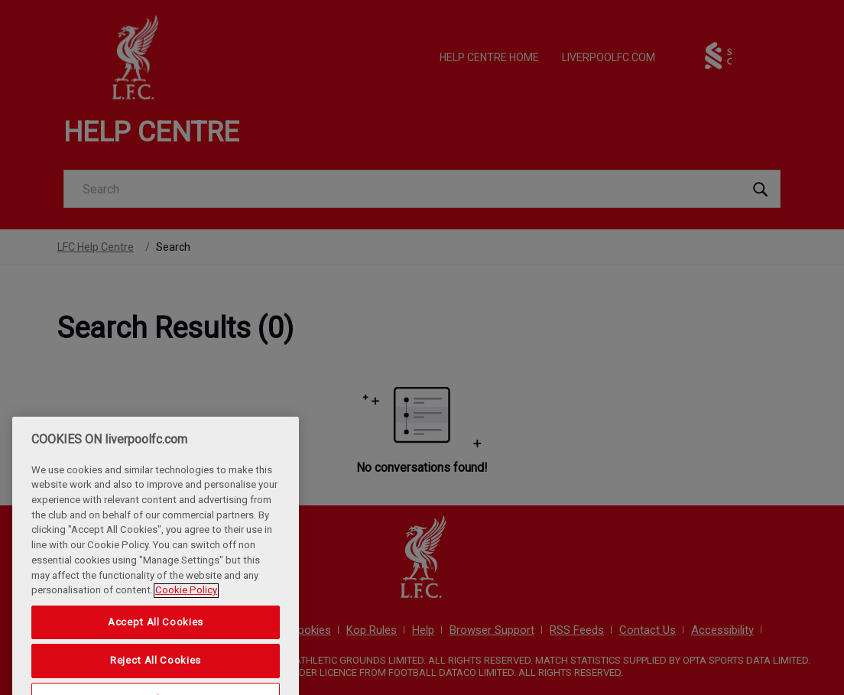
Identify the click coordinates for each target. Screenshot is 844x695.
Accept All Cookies (155, 659)
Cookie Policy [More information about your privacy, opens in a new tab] (186, 628)
